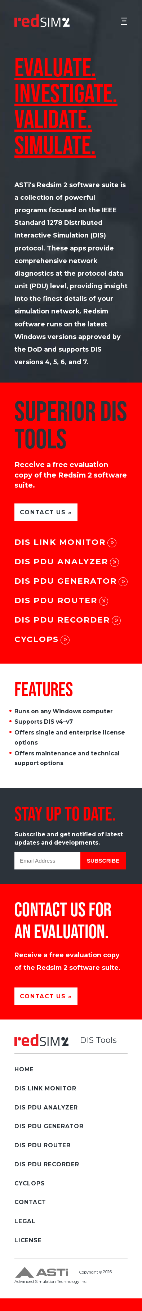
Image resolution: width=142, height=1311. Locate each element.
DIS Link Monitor (60, 542)
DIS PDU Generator (65, 581)
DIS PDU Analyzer (61, 561)
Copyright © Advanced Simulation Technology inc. (63, 1275)
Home (24, 1069)
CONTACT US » (46, 512)
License (28, 1240)
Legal (25, 1221)
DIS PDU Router (55, 600)
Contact (30, 1202)
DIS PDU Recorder (62, 620)
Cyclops (36, 639)
